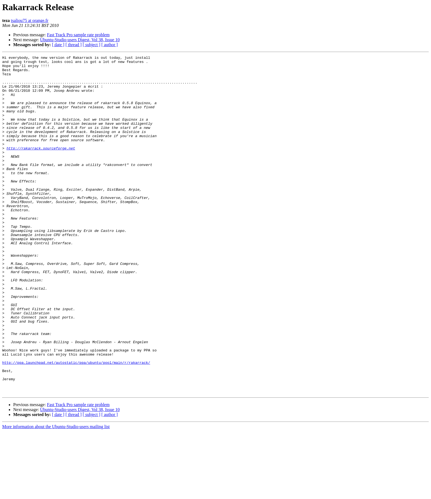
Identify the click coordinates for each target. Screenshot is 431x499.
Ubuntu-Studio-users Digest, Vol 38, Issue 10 (80, 39)
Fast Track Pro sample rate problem (78, 34)
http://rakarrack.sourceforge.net (41, 167)
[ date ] (58, 44)
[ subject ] (91, 44)
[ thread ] (73, 44)
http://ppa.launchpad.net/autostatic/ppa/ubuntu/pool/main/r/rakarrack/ (76, 424)
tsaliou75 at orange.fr (29, 20)
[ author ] (109, 44)
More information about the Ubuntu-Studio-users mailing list (56, 494)
